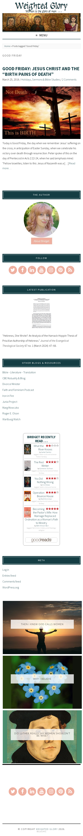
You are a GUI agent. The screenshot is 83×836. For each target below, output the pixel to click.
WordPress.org (10, 587)
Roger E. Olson (10, 413)
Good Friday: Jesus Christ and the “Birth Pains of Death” (40, 71)
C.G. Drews (46, 485)
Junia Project (9, 401)
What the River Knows (43, 447)
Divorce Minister (11, 384)
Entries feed (9, 575)
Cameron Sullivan (46, 468)
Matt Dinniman (46, 499)
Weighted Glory (47, 829)
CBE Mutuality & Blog (13, 378)
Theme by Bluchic (41, 832)
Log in (5, 569)
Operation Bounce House (43, 494)
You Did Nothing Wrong (44, 480)
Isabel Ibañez (46, 452)
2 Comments (69, 79)
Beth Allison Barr (42, 526)
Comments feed (11, 581)
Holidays (26, 79)
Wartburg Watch (11, 419)
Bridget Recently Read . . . (41, 439)
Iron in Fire (8, 395)
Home (7, 46)
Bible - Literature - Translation (19, 372)
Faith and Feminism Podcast (18, 390)
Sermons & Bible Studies (46, 79)
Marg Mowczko (10, 407)
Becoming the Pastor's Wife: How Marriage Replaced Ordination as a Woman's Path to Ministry (41, 516)
